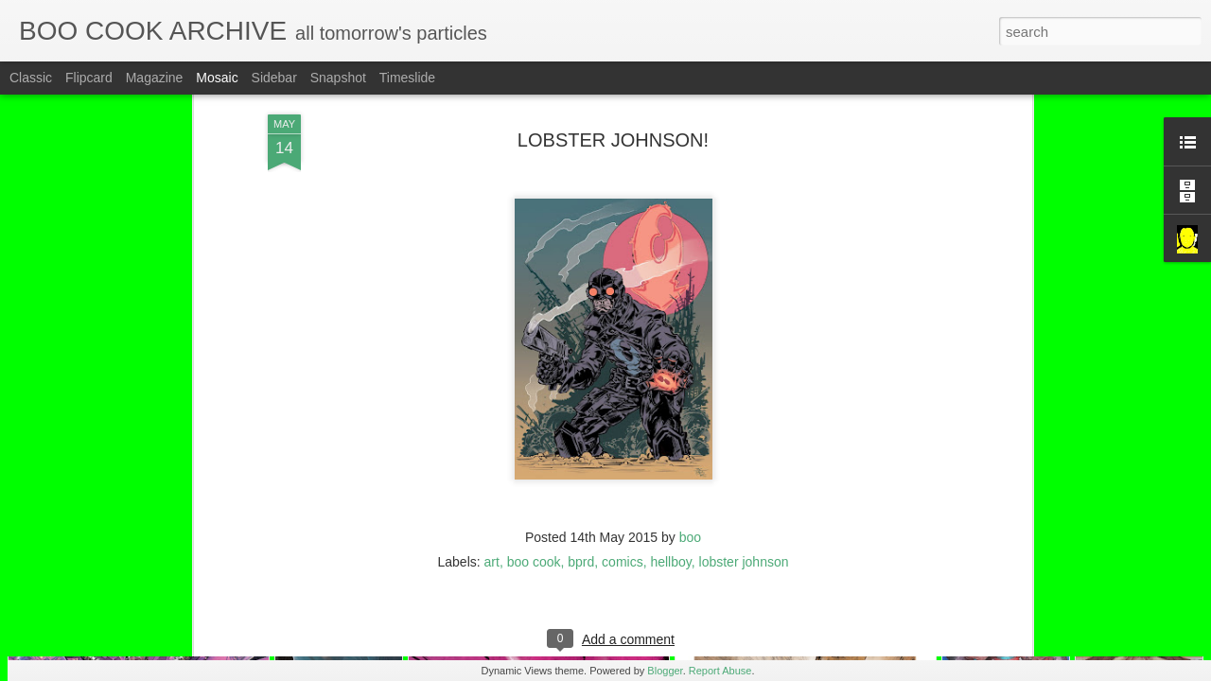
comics (622, 469)
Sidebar (274, 77)
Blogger (664, 670)
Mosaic (216, 77)
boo (690, 444)
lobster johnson (744, 469)
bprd (581, 469)
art (492, 469)
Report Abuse (720, 670)
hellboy (670, 469)
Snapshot (338, 77)
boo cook (534, 469)
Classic (30, 77)
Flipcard (89, 77)
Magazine (155, 77)
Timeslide (407, 77)
